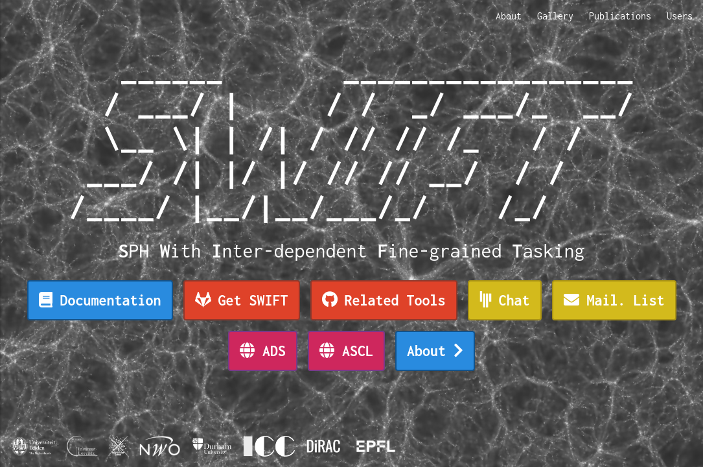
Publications (620, 15)
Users (680, 15)
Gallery (555, 15)
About (509, 15)
